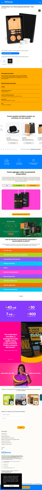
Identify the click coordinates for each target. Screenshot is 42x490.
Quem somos (4, 433)
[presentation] (9, 423)
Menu (2, 2)
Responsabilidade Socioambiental (7, 438)
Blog (2, 449)
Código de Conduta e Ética (6, 444)
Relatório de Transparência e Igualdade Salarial (10, 439)
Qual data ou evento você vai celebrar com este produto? (15, 50)
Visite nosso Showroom (5, 441)
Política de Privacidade (37, 483)
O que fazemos (4, 435)
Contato (3, 447)
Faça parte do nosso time (6, 442)
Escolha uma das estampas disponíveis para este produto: (15, 56)
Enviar (21, 427)
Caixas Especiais (33, 185)
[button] (1, 149)
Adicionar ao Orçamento (25, 487)
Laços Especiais (19, 185)
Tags (7, 185)
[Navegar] (9, 359)
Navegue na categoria (36, 149)
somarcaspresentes (21, 387)
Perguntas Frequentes (5, 436)
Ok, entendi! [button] (11, 485)
